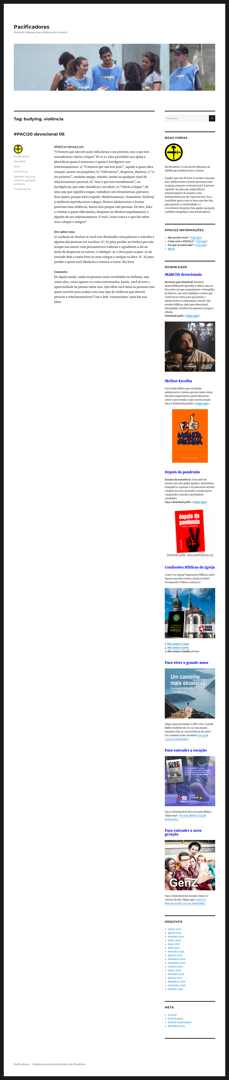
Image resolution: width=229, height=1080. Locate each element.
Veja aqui (196, 237)
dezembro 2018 (176, 981)
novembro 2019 (177, 962)
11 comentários (22, 189)
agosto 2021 (174, 932)
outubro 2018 (175, 989)
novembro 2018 (177, 985)
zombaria (19, 184)
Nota (17, 166)
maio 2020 (174, 944)
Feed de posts (175, 1018)
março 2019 (174, 970)
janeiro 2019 (175, 977)
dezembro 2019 (176, 959)
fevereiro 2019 (176, 974)
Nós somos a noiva (178, 647)
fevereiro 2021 (176, 936)
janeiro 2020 (175, 955)
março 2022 (174, 929)
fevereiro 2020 (176, 951)
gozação (30, 180)
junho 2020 (174, 940)
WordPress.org (176, 1026)
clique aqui (192, 315)
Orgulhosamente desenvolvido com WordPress (59, 1064)
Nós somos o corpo (178, 643)
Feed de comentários (179, 1022)
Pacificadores (31, 27)
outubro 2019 (175, 966)
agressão (19, 176)
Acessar (172, 1014)
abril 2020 (173, 947)
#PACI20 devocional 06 (39, 134)
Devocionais (21, 171)
